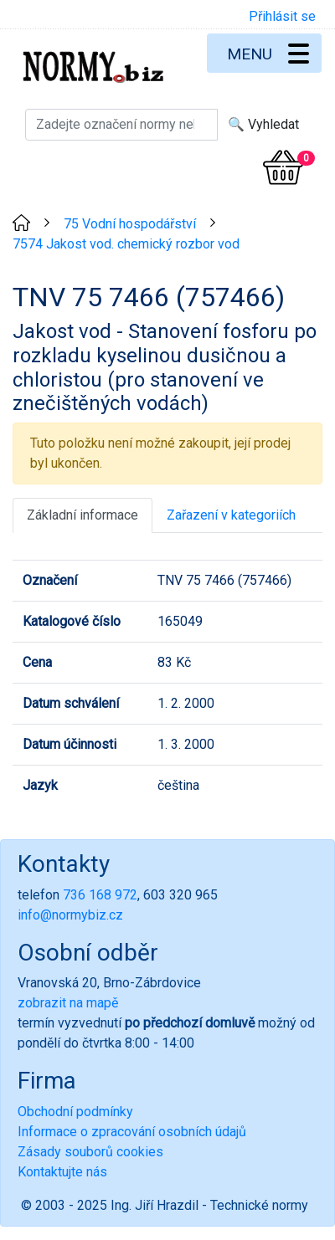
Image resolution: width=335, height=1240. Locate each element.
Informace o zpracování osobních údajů (132, 1132)
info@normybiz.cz (70, 915)
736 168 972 (100, 895)
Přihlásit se (282, 16)
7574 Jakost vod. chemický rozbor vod (126, 244)
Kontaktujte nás (62, 1172)
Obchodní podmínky (75, 1112)
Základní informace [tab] (82, 515)
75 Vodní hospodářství (130, 224)
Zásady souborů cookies (90, 1152)
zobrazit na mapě (68, 1003)
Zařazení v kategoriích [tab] (231, 515)
